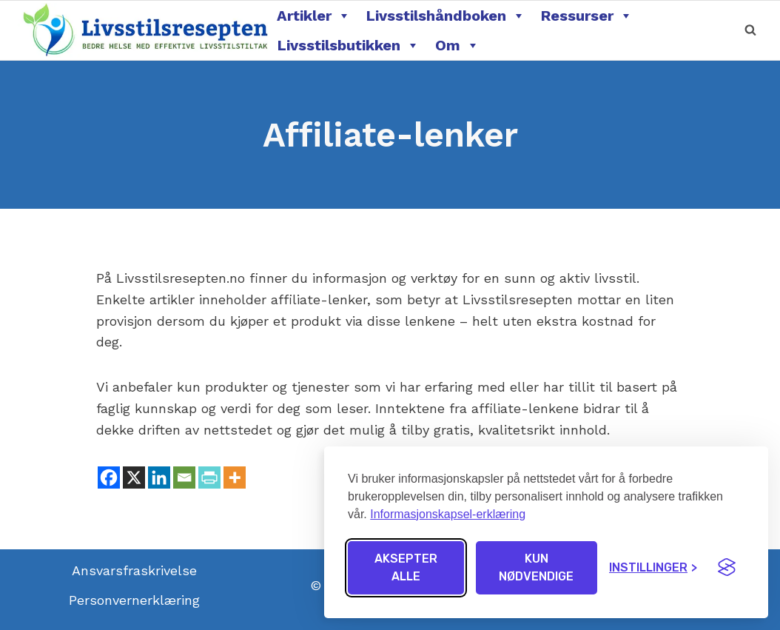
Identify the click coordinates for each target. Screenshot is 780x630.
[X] (134, 477)
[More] (234, 477)
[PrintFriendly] (209, 477)
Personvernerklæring (134, 600)
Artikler (314, 15)
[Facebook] (109, 477)
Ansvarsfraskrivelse (134, 570)
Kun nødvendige (536, 567)
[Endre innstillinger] (653, 568)
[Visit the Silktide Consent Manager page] (726, 568)
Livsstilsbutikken (349, 45)
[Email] (184, 477)
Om (457, 45)
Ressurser (587, 15)
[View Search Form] (750, 30)
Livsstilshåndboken (445, 15)
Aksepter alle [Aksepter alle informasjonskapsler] (405, 567)
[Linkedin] (159, 477)
